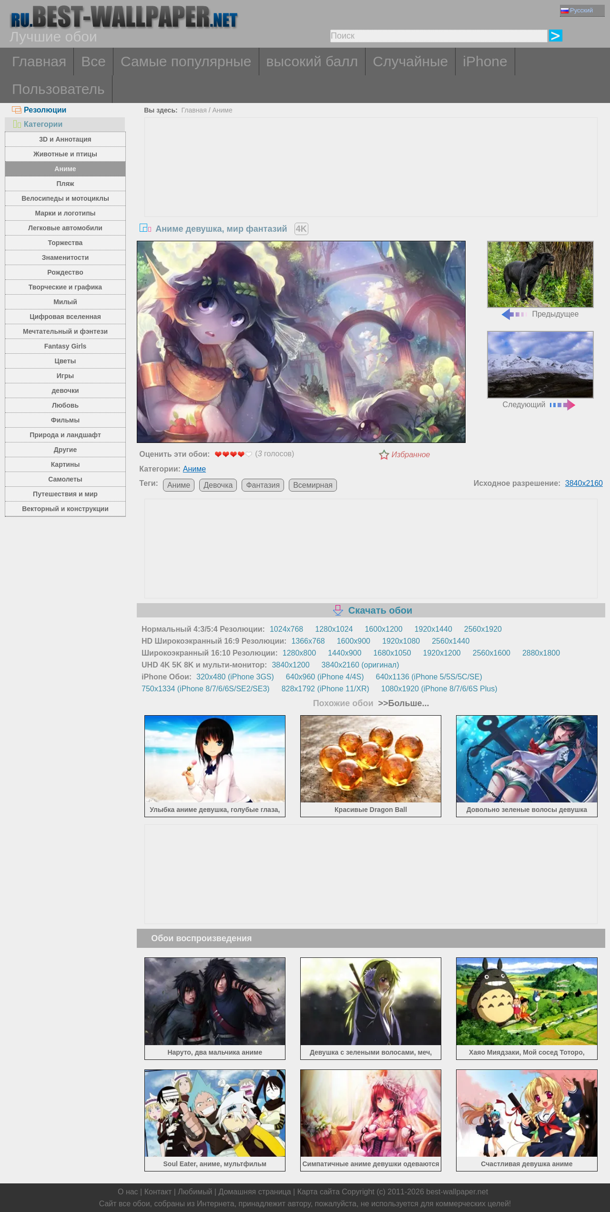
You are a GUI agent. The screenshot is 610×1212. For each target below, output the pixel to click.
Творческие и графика (65, 287)
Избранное (411, 455)
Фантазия (263, 485)
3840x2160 (584, 483)
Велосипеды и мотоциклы (65, 198)
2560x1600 (491, 653)
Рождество (65, 272)
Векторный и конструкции (65, 509)
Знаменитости (65, 257)
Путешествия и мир (65, 494)
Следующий (540, 370)
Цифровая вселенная (65, 316)
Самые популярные (186, 61)
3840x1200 (290, 665)
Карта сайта (318, 1192)
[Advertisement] (371, 189)
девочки (65, 390)
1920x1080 (401, 641)
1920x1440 (433, 629)
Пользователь (58, 89)
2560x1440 (450, 641)
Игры (65, 376)
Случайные (410, 61)
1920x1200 (442, 653)
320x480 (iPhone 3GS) (235, 677)
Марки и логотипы (65, 213)
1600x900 (353, 641)
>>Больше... (402, 703)
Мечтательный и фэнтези (65, 331)
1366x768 (308, 641)
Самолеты (65, 479)
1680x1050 (392, 653)
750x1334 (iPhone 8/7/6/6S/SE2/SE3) (206, 689)
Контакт (158, 1192)
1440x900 (344, 653)
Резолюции (39, 110)
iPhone (485, 61)
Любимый (195, 1192)
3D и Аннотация (65, 139)
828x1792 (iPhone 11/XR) (325, 689)
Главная (39, 61)
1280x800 (299, 653)
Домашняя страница (254, 1192)
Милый (65, 302)
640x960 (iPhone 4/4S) (325, 677)
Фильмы (65, 420)
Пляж (65, 183)
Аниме (65, 169)
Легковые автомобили (65, 228)
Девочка (218, 485)
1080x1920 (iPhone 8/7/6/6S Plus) (439, 689)
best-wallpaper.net (457, 1192)
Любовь (65, 405)
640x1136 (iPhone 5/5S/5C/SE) (429, 677)
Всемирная (313, 485)
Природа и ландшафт (65, 435)
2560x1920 (483, 629)
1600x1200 (383, 629)
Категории (37, 124)
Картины (65, 464)
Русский (577, 10)
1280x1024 (334, 629)
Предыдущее (540, 279)
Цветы (65, 361)
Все (93, 61)
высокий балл (312, 61)
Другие (65, 449)
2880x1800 (541, 653)
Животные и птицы (65, 154)
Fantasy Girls (65, 346)
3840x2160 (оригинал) (360, 665)
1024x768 (286, 629)
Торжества (65, 243)
